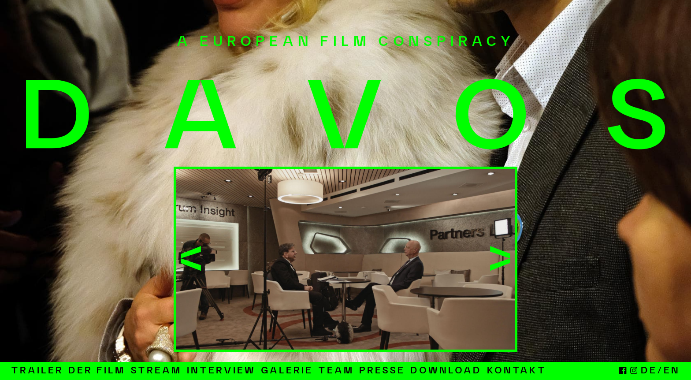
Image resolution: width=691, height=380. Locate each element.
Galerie (287, 370)
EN (672, 370)
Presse (382, 370)
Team (336, 370)
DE (649, 370)
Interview (221, 370)
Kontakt (516, 370)
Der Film (96, 370)
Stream (156, 370)
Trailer (37, 370)
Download (446, 370)
